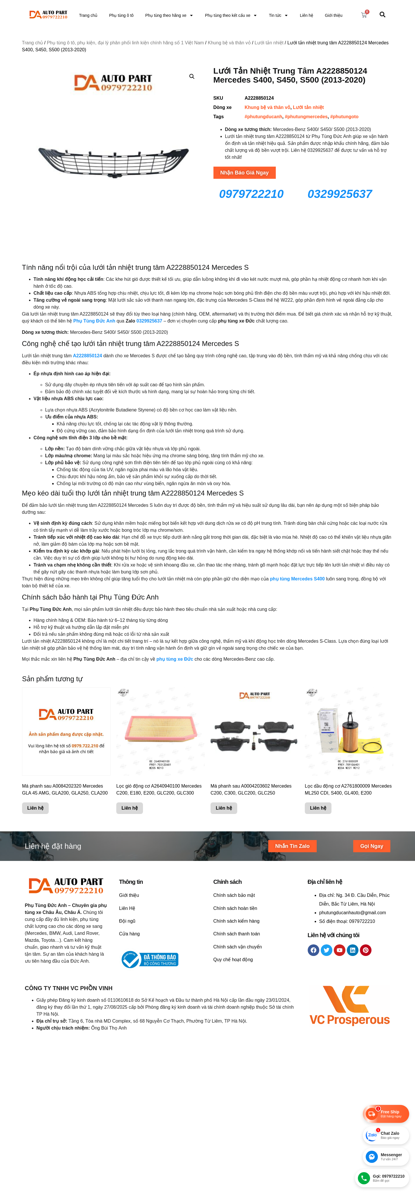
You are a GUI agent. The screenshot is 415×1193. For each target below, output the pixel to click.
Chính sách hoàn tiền (235, 908)
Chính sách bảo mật (234, 895)
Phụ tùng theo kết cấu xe (231, 15)
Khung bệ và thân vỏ (229, 42)
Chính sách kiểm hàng (236, 921)
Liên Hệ (127, 908)
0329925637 (149, 320)
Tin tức (278, 15)
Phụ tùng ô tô (121, 15)
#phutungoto (344, 116)
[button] (192, 76)
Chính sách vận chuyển (237, 946)
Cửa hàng (129, 933)
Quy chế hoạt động (233, 959)
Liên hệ (306, 15)
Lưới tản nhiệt (269, 42)
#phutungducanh (263, 116)
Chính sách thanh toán (236, 933)
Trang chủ (88, 15)
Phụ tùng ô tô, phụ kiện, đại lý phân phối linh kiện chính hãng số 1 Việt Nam (125, 42)
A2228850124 (87, 355)
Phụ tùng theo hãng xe (169, 15)
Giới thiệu (333, 15)
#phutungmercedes (306, 116)
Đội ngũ (127, 921)
